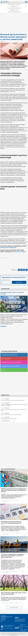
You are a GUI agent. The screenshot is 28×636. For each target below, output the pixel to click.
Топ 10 (3, 370)
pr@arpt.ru (11, 628)
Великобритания (15, 571)
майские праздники (5, 501)
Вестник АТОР (6, 359)
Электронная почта (5, 279)
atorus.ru (11, 634)
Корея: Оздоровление (14, 11)
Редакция (3, 618)
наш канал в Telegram (20, 251)
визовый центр (6, 257)
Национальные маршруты (10, 366)
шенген (10, 500)
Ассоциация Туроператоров (6, 1)
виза (17, 500)
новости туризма (5, 534)
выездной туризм (5, 572)
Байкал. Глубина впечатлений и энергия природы (11, 414)
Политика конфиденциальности (6, 616)
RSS (1, 621)
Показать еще (14, 607)
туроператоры (17, 532)
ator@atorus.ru (9, 626)
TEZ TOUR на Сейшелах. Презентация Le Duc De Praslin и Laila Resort (13, 410)
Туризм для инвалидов (14, 8)
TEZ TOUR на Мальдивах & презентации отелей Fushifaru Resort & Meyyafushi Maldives (14, 405)
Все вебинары (6, 421)
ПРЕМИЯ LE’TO (14, 6)
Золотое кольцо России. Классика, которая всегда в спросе (13, 400)
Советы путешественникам (11, 362)
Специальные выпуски (9, 355)
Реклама (3, 619)
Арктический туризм (14, 4)
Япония (3, 532)
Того (1, 257)
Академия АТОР (14, 10)
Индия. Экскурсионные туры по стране (9, 418)
